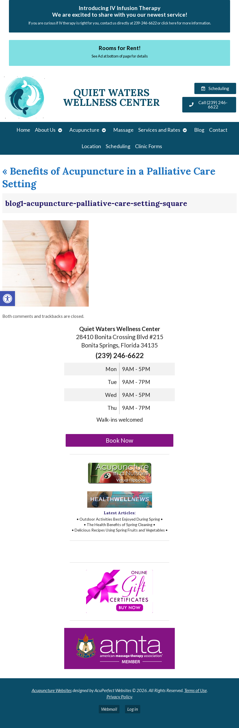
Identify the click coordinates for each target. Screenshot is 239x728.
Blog (199, 130)
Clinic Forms (148, 146)
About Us (45, 130)
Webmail (109, 709)
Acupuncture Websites (52, 690)
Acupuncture (84, 130)
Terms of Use (195, 690)
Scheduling (118, 146)
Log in (132, 709)
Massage (123, 130)
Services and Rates (159, 130)
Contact (218, 130)
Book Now (119, 440)
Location (91, 146)
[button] (7, 298)
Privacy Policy (119, 696)
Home (23, 130)
